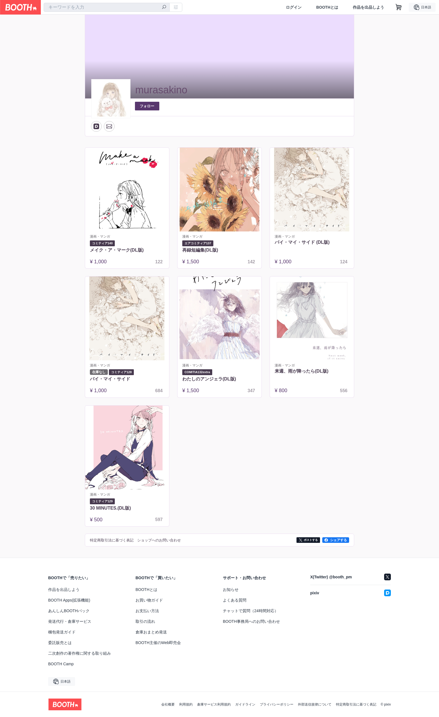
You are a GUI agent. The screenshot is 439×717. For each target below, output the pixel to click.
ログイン (294, 7)
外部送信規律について (314, 704)
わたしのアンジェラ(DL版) (209, 379)
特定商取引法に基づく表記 (356, 704)
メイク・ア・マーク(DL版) (117, 250)
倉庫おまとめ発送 (151, 632)
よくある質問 (234, 600)
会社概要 (168, 704)
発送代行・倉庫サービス (69, 621)
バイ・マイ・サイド (110, 379)
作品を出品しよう (368, 7)
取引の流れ (145, 621)
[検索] (164, 7)
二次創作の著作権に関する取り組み (79, 653)
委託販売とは (60, 642)
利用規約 (186, 704)
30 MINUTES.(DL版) (110, 508)
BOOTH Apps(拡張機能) (69, 600)
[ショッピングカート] (398, 7)
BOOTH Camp (61, 664)
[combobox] (107, 7)
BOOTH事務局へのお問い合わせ (251, 621)
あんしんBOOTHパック (69, 611)
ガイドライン (245, 704)
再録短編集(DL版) (200, 250)
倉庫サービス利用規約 (214, 704)
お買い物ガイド (149, 600)
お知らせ (231, 589)
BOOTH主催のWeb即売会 (158, 642)
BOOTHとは (327, 7)
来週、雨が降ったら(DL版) (301, 371)
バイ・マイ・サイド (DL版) (302, 242)
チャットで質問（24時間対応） (250, 611)
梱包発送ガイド (62, 632)
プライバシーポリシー (276, 704)
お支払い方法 (147, 611)
